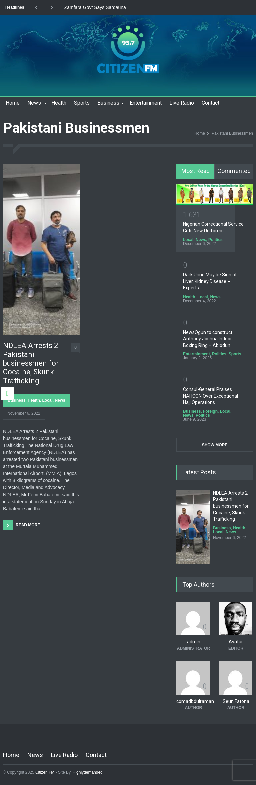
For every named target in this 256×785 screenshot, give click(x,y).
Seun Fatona (236, 701)
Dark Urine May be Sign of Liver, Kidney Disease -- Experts (210, 281)
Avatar (236, 641)
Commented (234, 170)
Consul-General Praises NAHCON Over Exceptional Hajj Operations (210, 396)
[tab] (195, 171)
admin (193, 641)
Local (47, 400)
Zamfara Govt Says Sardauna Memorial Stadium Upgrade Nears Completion (99, 7)
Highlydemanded (88, 772)
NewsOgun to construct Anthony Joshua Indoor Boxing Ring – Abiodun (207, 339)
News (34, 103)
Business (108, 103)
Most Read (195, 170)
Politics (215, 239)
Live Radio (181, 103)
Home (13, 103)
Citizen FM (45, 772)
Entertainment (146, 103)
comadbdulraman (195, 701)
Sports (82, 103)
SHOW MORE (215, 445)
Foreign (210, 411)
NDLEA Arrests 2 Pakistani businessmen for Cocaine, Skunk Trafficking (31, 363)
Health (58, 103)
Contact (210, 103)
